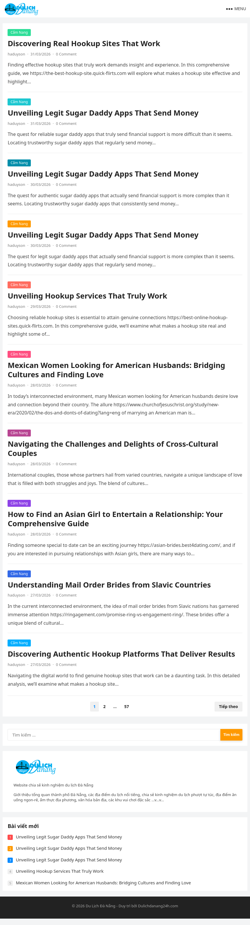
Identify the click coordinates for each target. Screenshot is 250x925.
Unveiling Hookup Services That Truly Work (88, 296)
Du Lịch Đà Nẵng (100, 912)
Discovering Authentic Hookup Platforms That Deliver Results (122, 655)
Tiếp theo (227, 707)
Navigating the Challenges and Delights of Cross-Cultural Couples (113, 449)
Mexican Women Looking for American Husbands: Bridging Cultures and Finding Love (117, 370)
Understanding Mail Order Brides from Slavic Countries (110, 585)
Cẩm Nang (19, 32)
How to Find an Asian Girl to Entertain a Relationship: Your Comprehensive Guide (116, 519)
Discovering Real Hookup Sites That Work (84, 44)
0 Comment (66, 54)
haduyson (17, 54)
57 (126, 707)
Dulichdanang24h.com (158, 912)
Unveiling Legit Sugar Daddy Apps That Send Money (103, 113)
